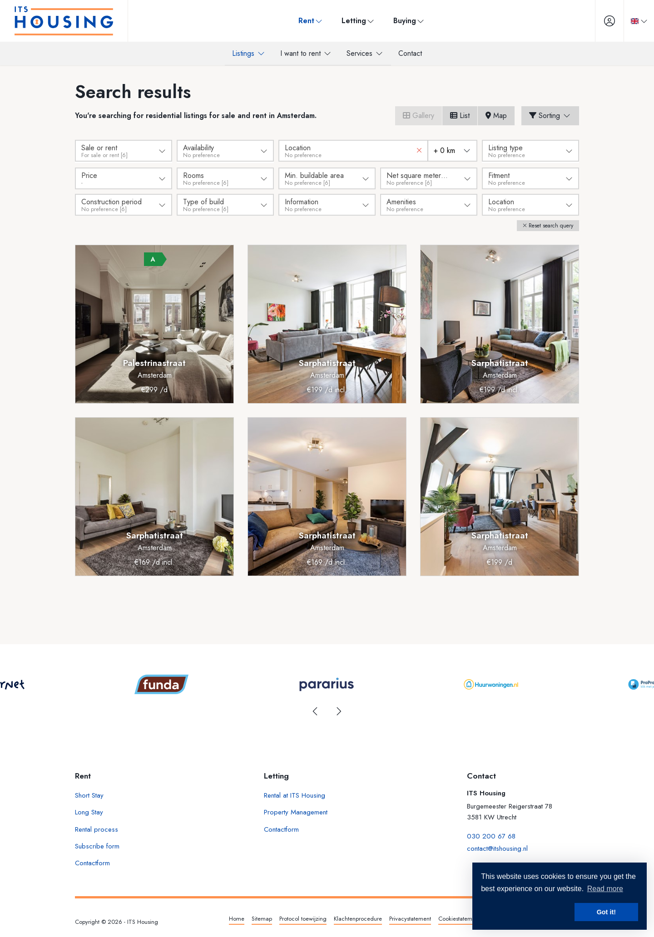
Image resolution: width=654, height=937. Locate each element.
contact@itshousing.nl (497, 845)
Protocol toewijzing (303, 917)
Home (236, 917)
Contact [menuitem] (410, 53)
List (460, 115)
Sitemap (262, 917)
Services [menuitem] (365, 53)
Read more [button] (605, 889)
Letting (355, 20)
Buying (406, 20)
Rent (308, 20)
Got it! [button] (606, 912)
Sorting (550, 115)
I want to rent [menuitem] (306, 53)
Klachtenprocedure (358, 917)
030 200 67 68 (491, 834)
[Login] (604, 21)
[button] (548, 224)
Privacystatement (410, 917)
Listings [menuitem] (249, 53)
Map (496, 115)
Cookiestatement (459, 917)
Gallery (418, 115)
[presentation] (316, 710)
